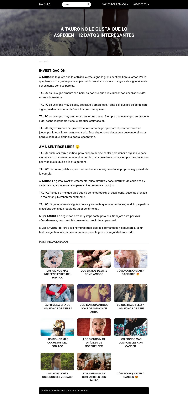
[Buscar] (88, 4)
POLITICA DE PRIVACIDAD (53, 390)
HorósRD (45, 4)
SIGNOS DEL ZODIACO (114, 4)
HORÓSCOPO (140, 4)
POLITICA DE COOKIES (78, 390)
